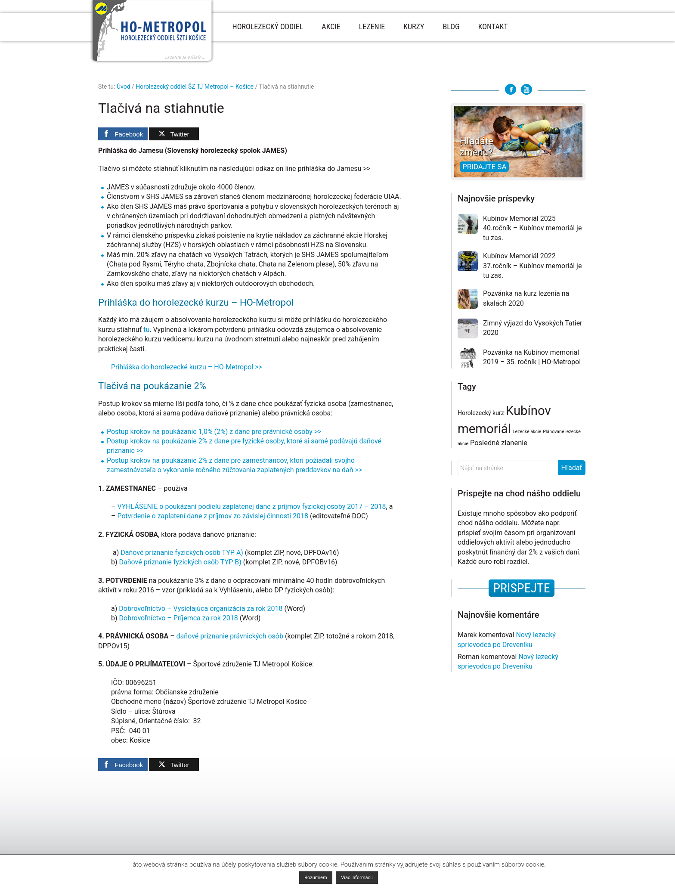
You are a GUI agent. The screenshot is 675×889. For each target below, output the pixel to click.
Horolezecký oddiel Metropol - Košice (152, 32)
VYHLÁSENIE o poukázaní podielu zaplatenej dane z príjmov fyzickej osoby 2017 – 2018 (251, 506)
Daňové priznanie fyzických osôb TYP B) (180, 562)
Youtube (526, 89)
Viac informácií (357, 877)
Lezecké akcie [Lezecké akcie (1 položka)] (527, 431)
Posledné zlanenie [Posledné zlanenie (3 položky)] (498, 443)
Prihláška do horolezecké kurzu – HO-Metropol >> (186, 367)
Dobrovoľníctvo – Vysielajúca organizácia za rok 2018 (201, 608)
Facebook (510, 89)
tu (146, 329)
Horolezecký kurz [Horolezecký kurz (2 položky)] (481, 412)
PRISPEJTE (521, 587)
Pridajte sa (484, 166)
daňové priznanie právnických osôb (229, 636)
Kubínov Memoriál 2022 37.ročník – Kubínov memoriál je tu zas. (532, 265)
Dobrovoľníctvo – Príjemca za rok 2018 (178, 618)
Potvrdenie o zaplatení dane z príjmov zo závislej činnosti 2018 (212, 516)
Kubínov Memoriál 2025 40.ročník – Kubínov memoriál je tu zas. (532, 228)
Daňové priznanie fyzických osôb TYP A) (182, 552)
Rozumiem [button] (315, 877)
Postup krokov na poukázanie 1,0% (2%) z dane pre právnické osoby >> (214, 431)
